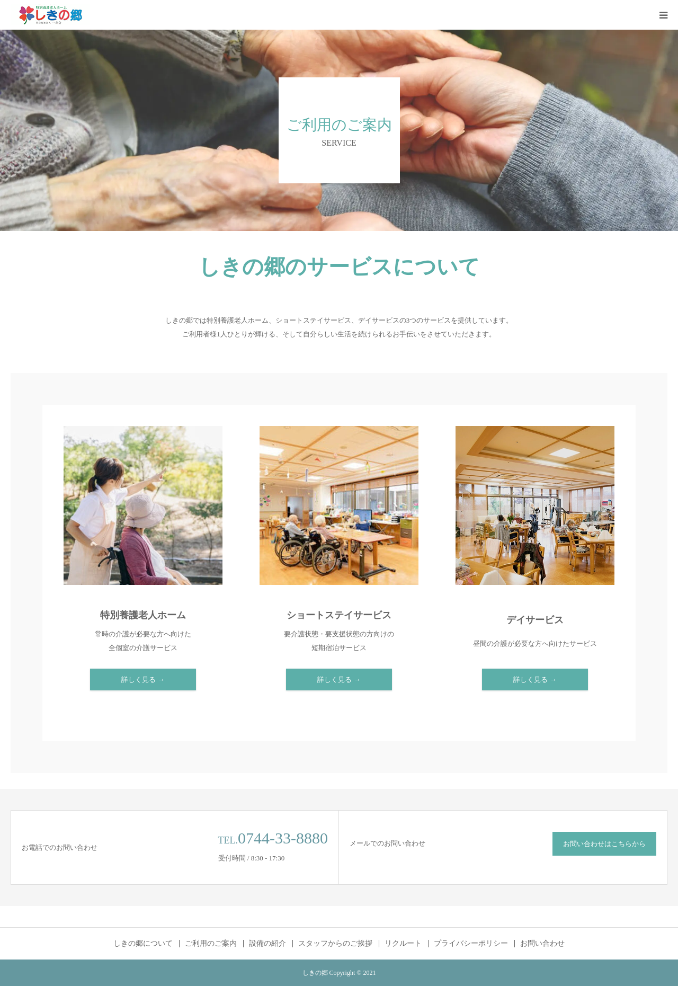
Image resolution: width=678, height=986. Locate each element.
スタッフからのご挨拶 (335, 943)
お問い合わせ (542, 943)
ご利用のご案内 (211, 943)
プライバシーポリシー (471, 943)
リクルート (403, 943)
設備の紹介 (267, 943)
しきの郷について (143, 943)
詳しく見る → (142, 679)
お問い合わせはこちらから (604, 844)
